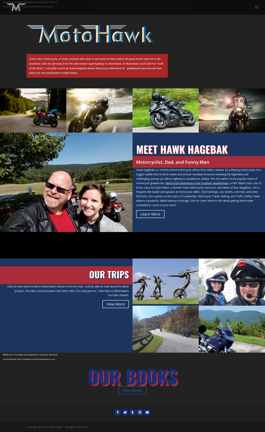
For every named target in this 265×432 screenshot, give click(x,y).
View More (116, 304)
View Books (132, 390)
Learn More (150, 214)
